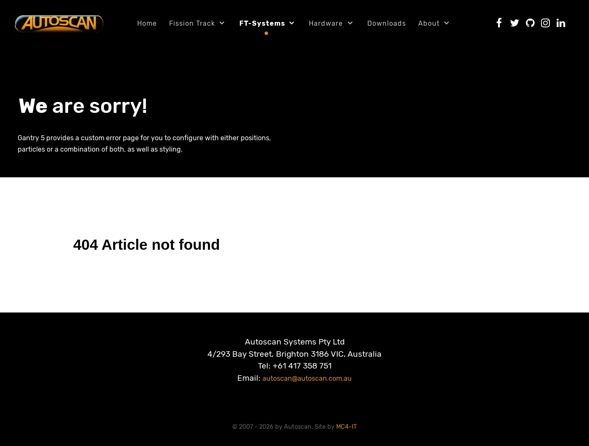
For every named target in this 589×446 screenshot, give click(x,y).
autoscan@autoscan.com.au (307, 378)
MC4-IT (346, 426)
